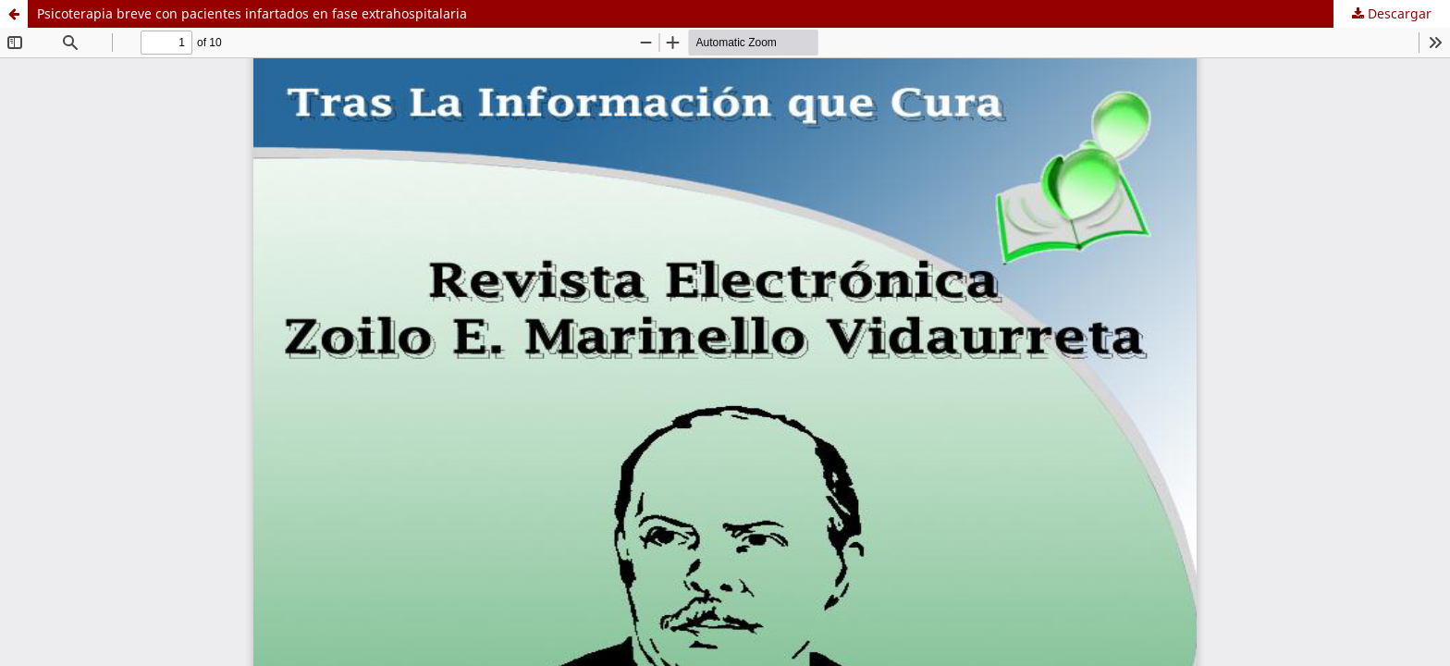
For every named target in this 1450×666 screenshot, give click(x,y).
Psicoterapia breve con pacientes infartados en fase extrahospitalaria (252, 13)
